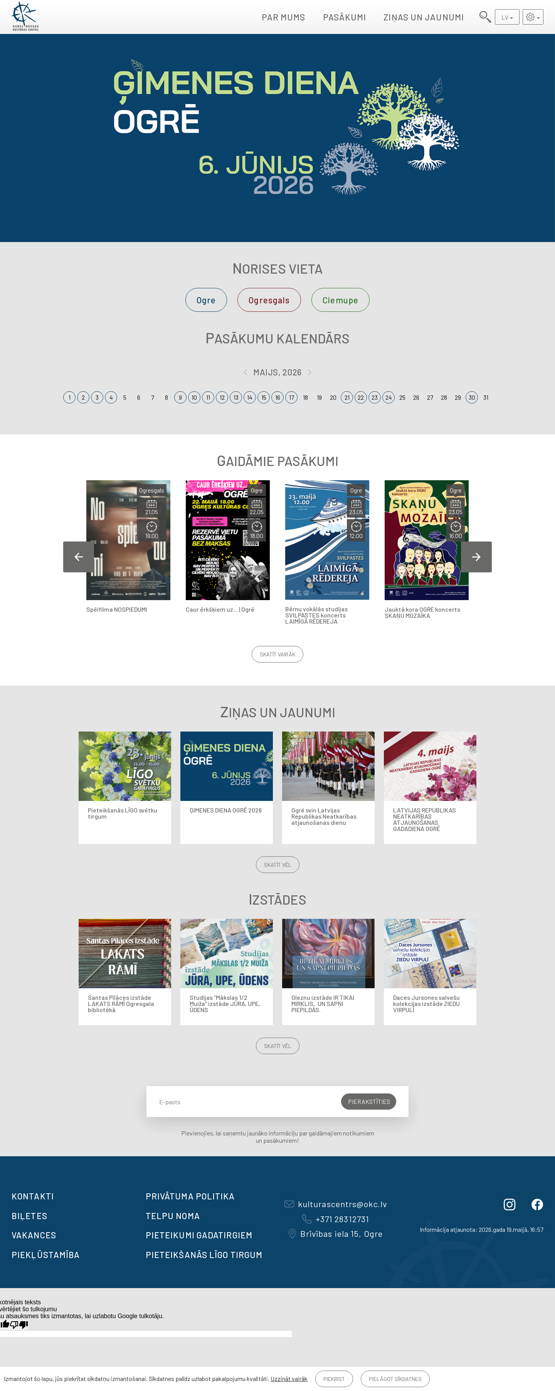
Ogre (206, 300)
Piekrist (334, 1379)
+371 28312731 (335, 1219)
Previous (78, 557)
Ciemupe (340, 300)
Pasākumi (345, 17)
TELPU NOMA (173, 1216)
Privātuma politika (190, 1196)
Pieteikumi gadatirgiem (199, 1235)
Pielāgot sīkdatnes (395, 1379)
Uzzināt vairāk (289, 1378)
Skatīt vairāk (277, 654)
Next (476, 557)
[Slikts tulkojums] (19, 1325)
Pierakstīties (369, 1101)
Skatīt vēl (277, 864)
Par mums (284, 17)
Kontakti (33, 1196)
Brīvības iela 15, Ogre (336, 1233)
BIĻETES (29, 1216)
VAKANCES (34, 1235)
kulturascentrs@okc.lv (335, 1204)
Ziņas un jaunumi (423, 17)
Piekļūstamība (46, 1255)
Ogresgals (269, 300)
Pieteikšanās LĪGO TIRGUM (204, 1255)
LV (504, 17)
